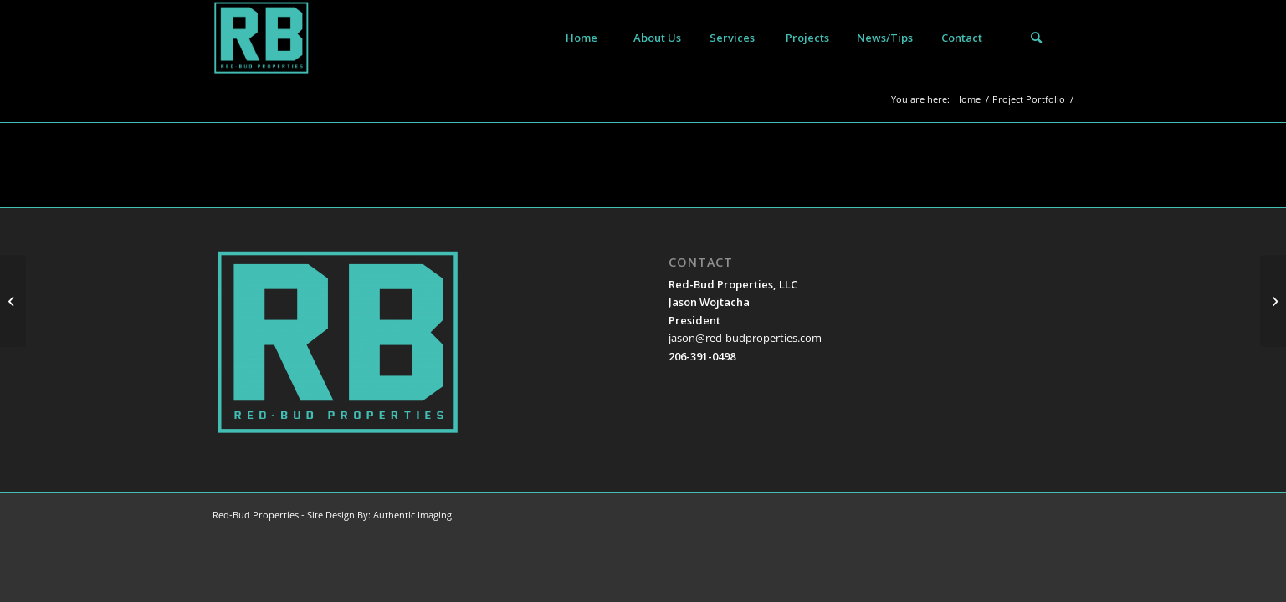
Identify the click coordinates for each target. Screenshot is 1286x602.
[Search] (1036, 37)
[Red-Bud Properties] (261, 37)
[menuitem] (581, 37)
